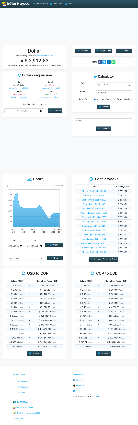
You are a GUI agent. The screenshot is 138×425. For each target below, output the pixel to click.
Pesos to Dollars (124, 99)
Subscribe (103, 129)
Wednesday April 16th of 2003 (93, 243)
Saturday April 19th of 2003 (94, 230)
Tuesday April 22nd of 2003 (94, 217)
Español (96, 396)
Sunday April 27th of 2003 (18, 88)
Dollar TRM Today (21, 402)
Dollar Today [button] (103, 51)
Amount (83, 91)
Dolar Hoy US (18, 418)
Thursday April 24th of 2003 (93, 208)
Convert (103, 107)
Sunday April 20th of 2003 (94, 226)
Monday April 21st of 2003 (50, 88)
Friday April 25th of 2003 (94, 204)
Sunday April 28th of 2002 (50, 97)
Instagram (78, 385)
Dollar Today (40, 4)
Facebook (78, 380)
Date (83, 83)
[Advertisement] (69, 26)
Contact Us (79, 374)
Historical (23, 381)
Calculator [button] (34, 353)
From (15, 240)
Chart (68, 4)
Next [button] (124, 51)
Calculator (56, 4)
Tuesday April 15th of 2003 (94, 248)
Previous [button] (82, 51)
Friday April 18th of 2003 (94, 235)
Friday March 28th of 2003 (18, 97)
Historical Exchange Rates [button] (103, 259)
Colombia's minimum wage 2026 (26, 413)
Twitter (77, 391)
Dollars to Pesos (103, 99)
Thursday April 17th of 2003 (93, 239)
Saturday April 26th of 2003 (94, 200)
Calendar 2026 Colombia (23, 407)
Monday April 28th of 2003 (94, 191)
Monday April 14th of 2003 (94, 252)
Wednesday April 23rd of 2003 (93, 213)
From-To (83, 99)
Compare (55, 110)
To (34, 240)
